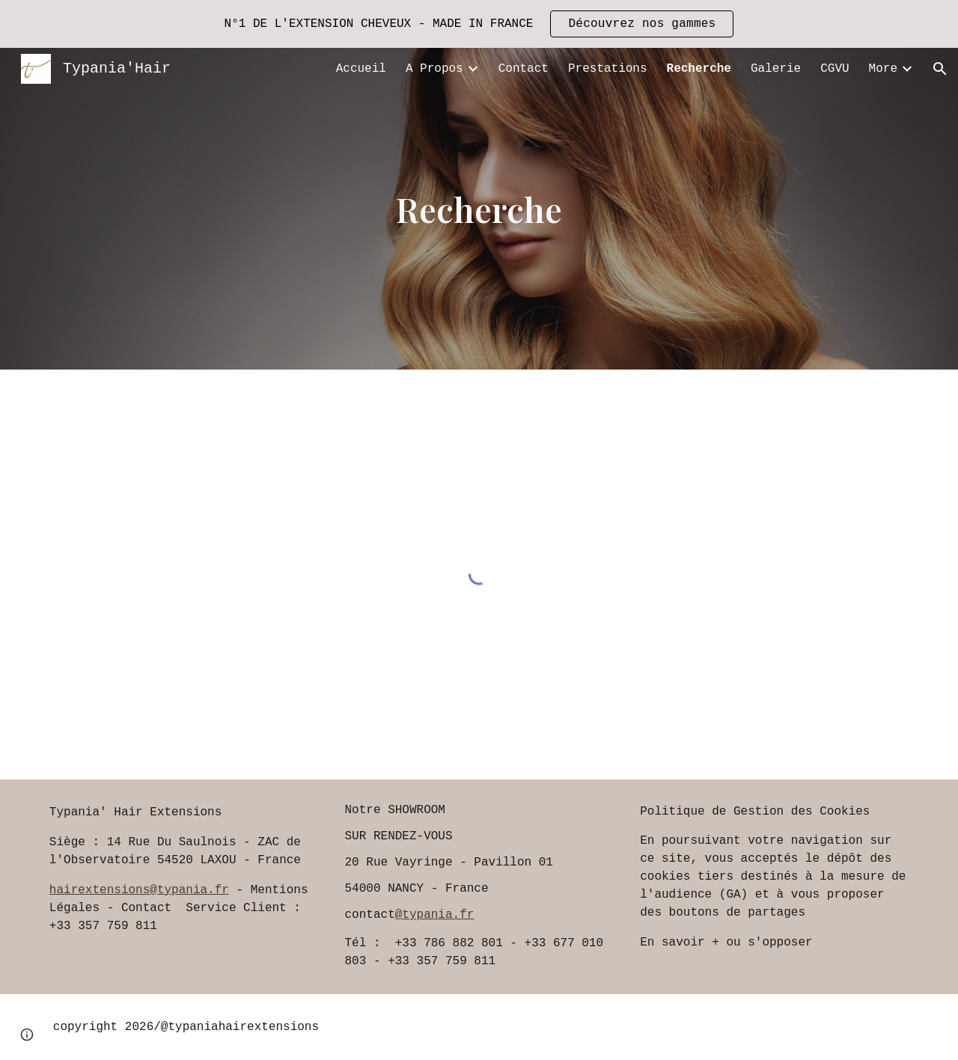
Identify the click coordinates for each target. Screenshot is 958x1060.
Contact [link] (523, 69)
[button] (940, 69)
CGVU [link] (834, 69)
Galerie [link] (776, 69)
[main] (479, 209)
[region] (479, 24)
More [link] (883, 69)
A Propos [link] (434, 69)
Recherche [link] (699, 69)
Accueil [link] (361, 69)
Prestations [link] (607, 69)
